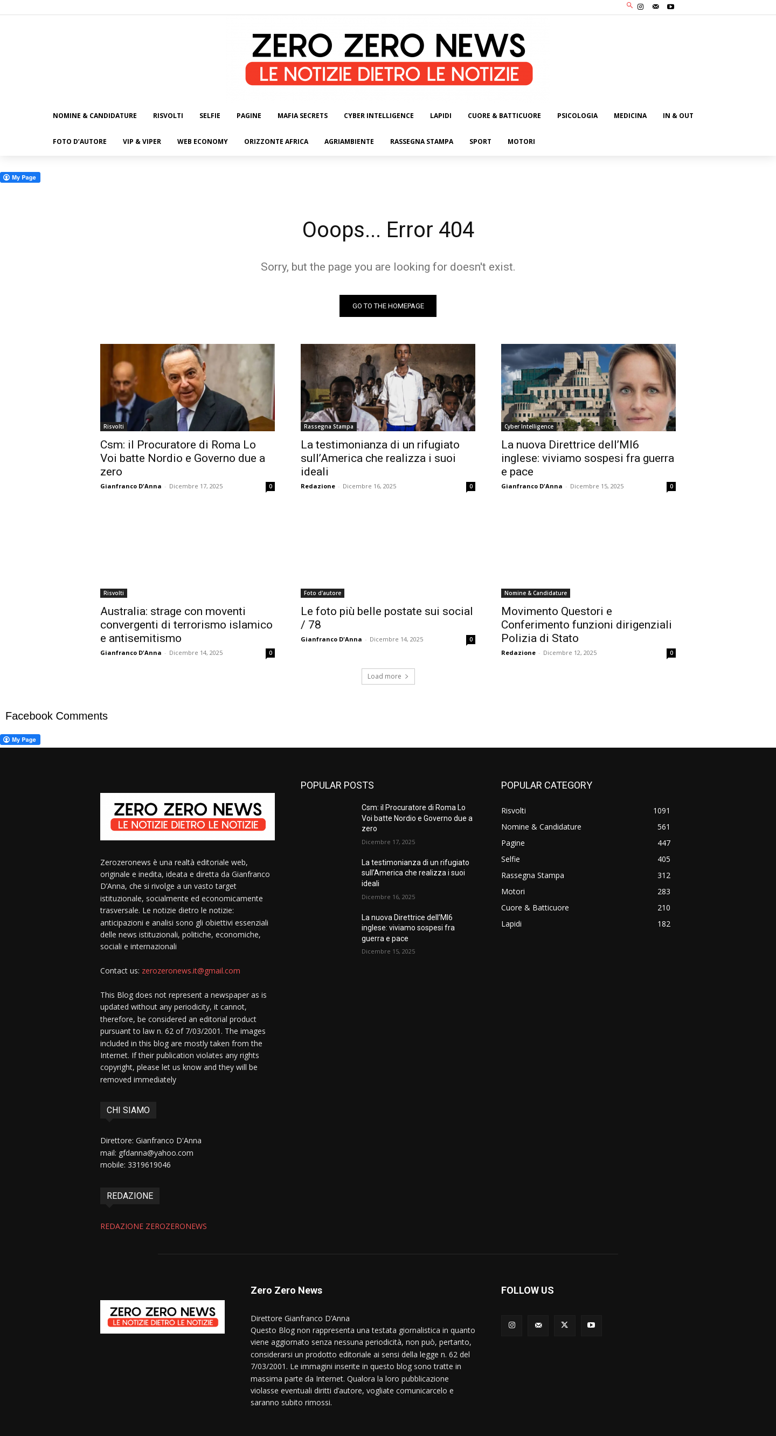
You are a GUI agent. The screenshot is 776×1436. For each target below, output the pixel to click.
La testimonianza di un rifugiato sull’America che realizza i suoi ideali (380, 458)
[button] (630, 6)
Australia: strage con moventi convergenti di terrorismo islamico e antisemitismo (186, 625)
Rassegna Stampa (329, 426)
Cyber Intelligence (528, 426)
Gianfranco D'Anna (131, 486)
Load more (388, 676)
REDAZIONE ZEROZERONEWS (153, 1226)
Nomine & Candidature (535, 593)
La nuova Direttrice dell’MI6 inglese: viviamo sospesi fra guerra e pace (587, 458)
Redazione (318, 486)
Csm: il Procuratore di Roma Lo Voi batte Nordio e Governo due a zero (182, 458)
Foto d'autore (322, 593)
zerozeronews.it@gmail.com (191, 971)
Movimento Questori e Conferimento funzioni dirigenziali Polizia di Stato (586, 625)
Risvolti (113, 426)
